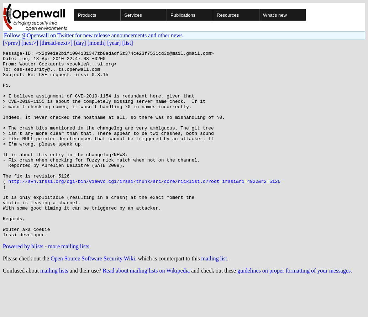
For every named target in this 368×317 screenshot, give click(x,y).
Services (133, 15)
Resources (228, 15)
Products (87, 15)
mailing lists (54, 308)
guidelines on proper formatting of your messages (294, 308)
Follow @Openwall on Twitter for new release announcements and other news (93, 35)
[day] (80, 43)
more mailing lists (68, 284)
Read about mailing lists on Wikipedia (146, 308)
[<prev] (11, 43)
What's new (275, 15)
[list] (127, 43)
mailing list (214, 296)
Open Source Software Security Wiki (93, 296)
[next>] (29, 43)
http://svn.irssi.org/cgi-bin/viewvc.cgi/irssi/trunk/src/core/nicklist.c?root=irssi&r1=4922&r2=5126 (144, 208)
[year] (114, 43)
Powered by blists (23, 284)
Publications (182, 15)
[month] (97, 43)
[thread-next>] (56, 43)
